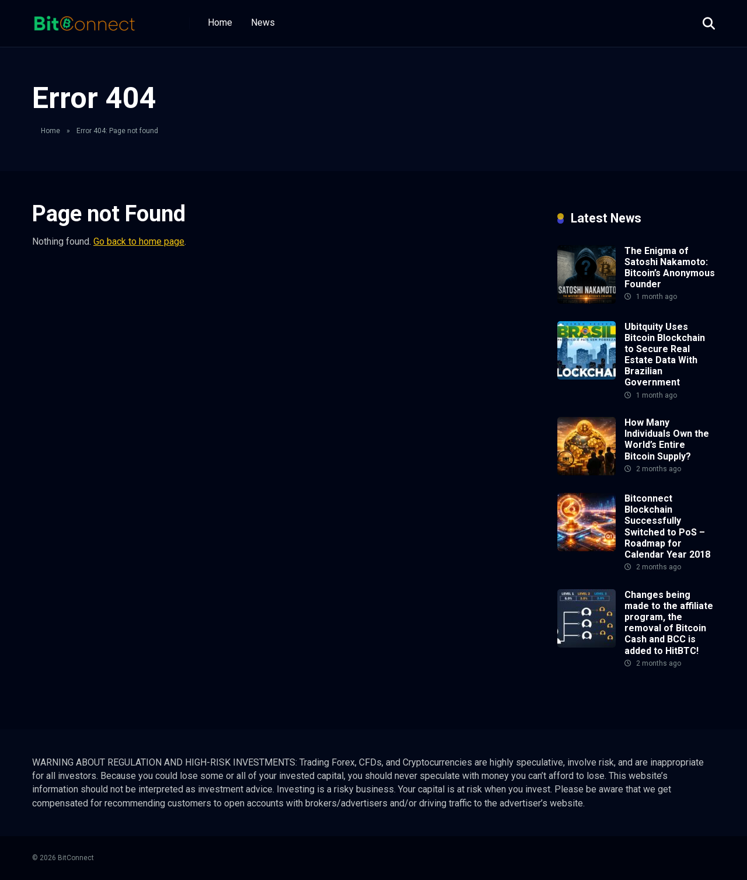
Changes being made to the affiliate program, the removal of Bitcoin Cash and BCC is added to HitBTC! (668, 622)
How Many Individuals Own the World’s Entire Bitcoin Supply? (666, 439)
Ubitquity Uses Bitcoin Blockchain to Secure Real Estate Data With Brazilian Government (664, 354)
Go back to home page (138, 241)
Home (220, 22)
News (263, 22)
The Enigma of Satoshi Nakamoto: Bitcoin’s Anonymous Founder (669, 267)
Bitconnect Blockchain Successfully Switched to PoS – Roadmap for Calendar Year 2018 (667, 526)
